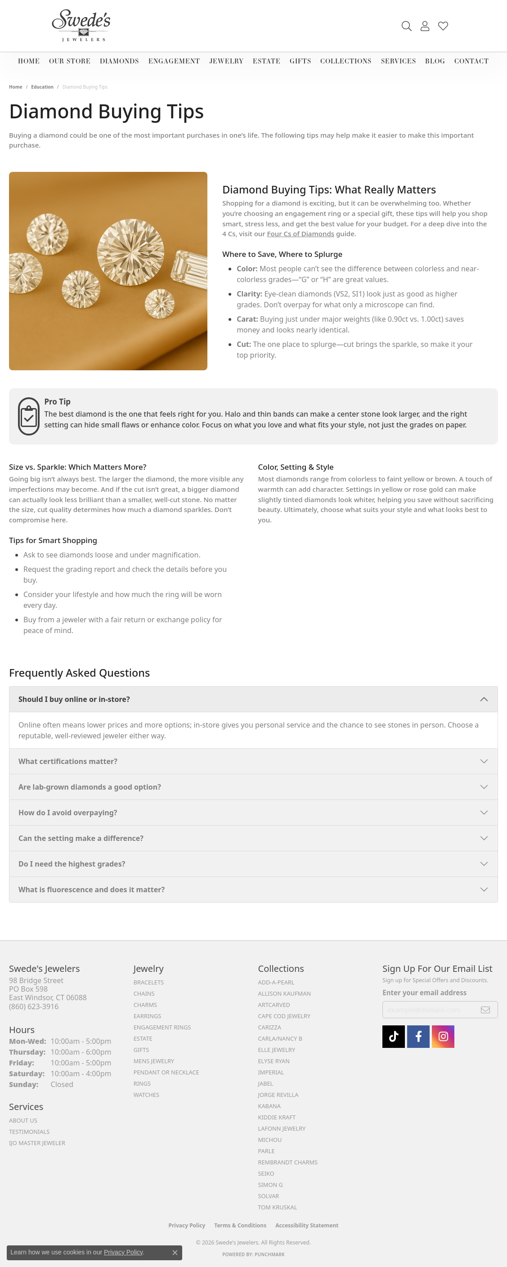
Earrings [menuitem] (148, 1016)
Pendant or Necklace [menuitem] (166, 1072)
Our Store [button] (70, 61)
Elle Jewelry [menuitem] (277, 1050)
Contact (471, 61)
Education (42, 87)
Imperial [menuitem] (271, 1072)
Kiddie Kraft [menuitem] (277, 1117)
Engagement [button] (174, 61)
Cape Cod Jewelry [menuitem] (284, 1016)
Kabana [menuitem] (269, 1106)
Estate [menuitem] (143, 1038)
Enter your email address (424, 992)
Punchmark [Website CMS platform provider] (270, 1254)
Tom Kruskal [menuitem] (277, 1207)
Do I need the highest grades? (71, 864)
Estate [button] (267, 61)
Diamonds (119, 61)
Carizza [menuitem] (269, 1027)
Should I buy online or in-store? (74, 699)
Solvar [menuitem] (268, 1196)
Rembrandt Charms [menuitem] (288, 1162)
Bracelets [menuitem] (149, 982)
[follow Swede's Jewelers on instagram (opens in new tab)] (443, 1036)
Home (29, 61)
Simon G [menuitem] (270, 1185)
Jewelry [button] (226, 61)
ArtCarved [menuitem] (274, 1005)
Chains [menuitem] (144, 993)
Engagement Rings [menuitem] (162, 1027)
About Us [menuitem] (23, 1120)
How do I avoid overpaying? (67, 813)
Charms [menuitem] (145, 1005)
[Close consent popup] (175, 1252)
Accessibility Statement (306, 1225)
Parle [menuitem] (266, 1151)
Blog (435, 61)
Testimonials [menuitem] (29, 1132)
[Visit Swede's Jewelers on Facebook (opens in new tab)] (418, 1036)
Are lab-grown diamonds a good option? (89, 787)
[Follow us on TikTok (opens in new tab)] (393, 1036)
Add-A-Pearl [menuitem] (276, 982)
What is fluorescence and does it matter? (91, 889)
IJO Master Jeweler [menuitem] (37, 1143)
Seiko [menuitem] (266, 1173)
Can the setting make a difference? (81, 838)
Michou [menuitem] (270, 1140)
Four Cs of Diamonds (300, 233)
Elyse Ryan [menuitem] (274, 1061)
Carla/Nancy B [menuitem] (280, 1038)
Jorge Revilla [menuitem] (278, 1095)
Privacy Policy (187, 1225)
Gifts (300, 61)
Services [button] (398, 61)
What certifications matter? (67, 761)
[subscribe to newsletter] (486, 1010)
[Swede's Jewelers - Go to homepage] (83, 26)
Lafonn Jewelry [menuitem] (282, 1128)
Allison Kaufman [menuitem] (284, 993)
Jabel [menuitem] (266, 1083)
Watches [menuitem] (146, 1095)
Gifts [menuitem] (141, 1050)
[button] (407, 26)
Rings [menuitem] (142, 1083)
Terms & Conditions (240, 1225)
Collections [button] (346, 61)
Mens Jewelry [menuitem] (154, 1061)
